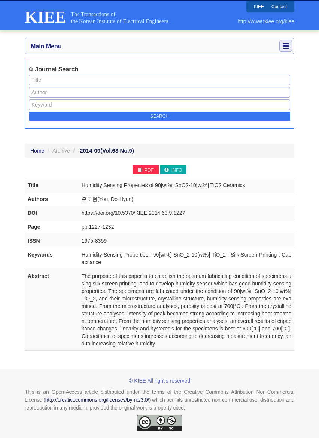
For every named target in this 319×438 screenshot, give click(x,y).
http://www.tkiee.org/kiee (265, 21)
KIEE (258, 6)
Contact (279, 6)
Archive (61, 151)
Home (37, 151)
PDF (145, 170)
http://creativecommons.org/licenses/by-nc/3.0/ (97, 400)
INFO (173, 170)
